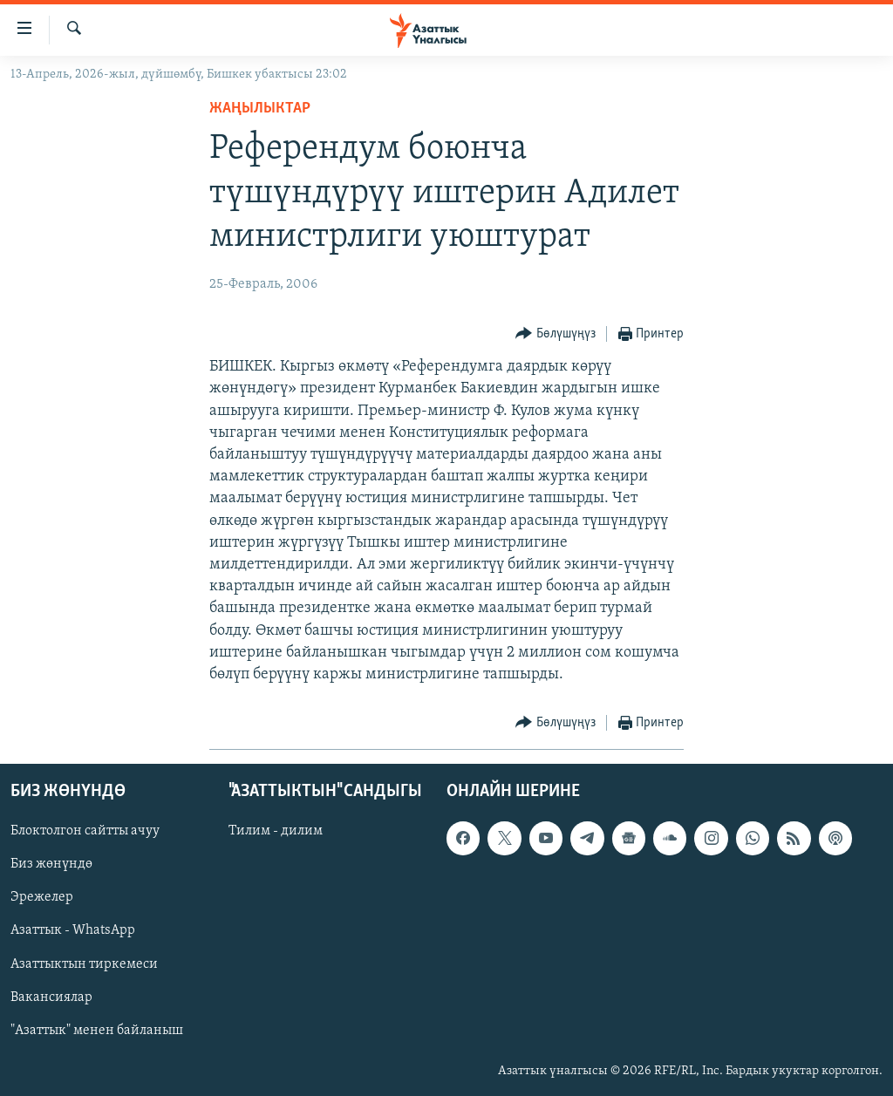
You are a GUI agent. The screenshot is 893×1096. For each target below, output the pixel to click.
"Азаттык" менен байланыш (96, 1031)
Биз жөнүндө (51, 865)
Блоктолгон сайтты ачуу (85, 832)
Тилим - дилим (275, 832)
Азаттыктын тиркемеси (84, 964)
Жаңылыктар (259, 108)
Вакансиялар (51, 997)
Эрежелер (41, 898)
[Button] (555, 334)
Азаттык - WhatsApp (72, 931)
